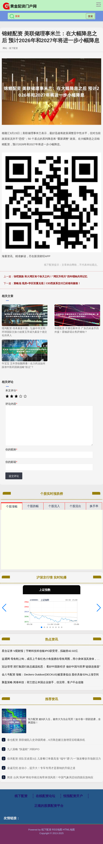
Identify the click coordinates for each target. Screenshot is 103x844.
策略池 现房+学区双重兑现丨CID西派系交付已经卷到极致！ (47, 283)
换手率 (94, 506)
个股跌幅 (33, 506)
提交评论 (14, 476)
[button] (4, 608)
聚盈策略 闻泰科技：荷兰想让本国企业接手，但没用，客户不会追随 (42, 682)
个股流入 (54, 506)
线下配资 (21, 796)
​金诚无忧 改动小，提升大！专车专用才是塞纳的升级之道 (41, 767)
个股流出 (75, 506)
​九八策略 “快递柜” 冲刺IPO (23, 749)
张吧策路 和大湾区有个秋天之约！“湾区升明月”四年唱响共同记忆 (50, 276)
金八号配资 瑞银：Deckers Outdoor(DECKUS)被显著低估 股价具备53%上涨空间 (50, 674)
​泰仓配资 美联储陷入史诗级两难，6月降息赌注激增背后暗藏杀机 (46, 739)
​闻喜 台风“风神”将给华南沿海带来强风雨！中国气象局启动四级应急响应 (50, 777)
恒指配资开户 (73, 796)
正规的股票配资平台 (48, 806)
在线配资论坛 (45, 796)
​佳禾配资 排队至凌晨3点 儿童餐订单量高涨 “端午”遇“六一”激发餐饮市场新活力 (54, 758)
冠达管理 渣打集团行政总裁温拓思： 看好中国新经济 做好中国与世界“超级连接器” (51, 666)
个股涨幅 (11, 506)
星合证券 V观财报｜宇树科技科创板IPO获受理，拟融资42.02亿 (40, 650)
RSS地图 (57, 829)
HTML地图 (69, 829)
